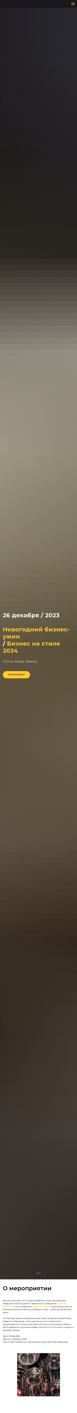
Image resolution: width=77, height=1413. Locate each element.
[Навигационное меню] (73, 4)
